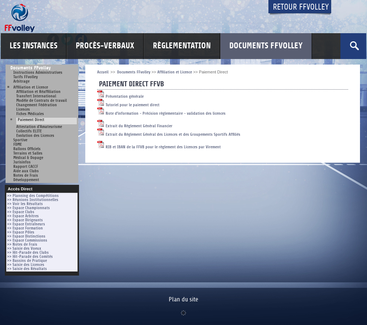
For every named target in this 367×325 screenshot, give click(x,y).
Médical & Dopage (28, 157)
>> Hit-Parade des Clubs (28, 252)
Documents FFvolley (266, 46)
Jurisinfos (22, 162)
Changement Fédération (36, 105)
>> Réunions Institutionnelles (32, 199)
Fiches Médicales (30, 113)
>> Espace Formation (25, 228)
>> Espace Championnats (28, 207)
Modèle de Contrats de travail (41, 100)
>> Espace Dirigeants (25, 220)
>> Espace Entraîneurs (26, 224)
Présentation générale (120, 96)
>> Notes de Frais (22, 244)
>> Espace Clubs (20, 212)
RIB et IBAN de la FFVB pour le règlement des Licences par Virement (159, 147)
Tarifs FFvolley (25, 77)
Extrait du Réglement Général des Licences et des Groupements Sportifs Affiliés (168, 134)
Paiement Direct (31, 120)
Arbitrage (21, 81)
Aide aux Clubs (26, 171)
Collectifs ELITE (29, 131)
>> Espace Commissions (27, 240)
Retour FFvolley (301, 7)
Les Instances (33, 46)
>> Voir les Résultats (25, 203)
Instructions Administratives (37, 72)
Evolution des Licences (35, 135)
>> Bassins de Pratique (27, 260)
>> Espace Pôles (20, 232)
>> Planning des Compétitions (33, 195)
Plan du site (183, 299)
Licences (23, 109)
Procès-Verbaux (105, 46)
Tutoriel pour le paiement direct (128, 105)
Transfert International (36, 96)
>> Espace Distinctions (26, 236)
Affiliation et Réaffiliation (38, 91)
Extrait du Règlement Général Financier (134, 126)
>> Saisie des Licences (25, 264)
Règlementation (182, 46)
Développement (26, 179)
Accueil (103, 72)
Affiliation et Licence (30, 87)
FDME (17, 144)
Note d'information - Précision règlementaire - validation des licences (161, 113)
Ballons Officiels (27, 148)
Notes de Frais (25, 175)
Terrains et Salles (27, 153)
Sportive (20, 140)
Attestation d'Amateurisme (39, 126)
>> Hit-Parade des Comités (30, 256)
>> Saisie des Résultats (27, 268)
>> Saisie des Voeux (24, 248)
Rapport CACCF (25, 166)
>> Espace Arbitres (23, 216)
